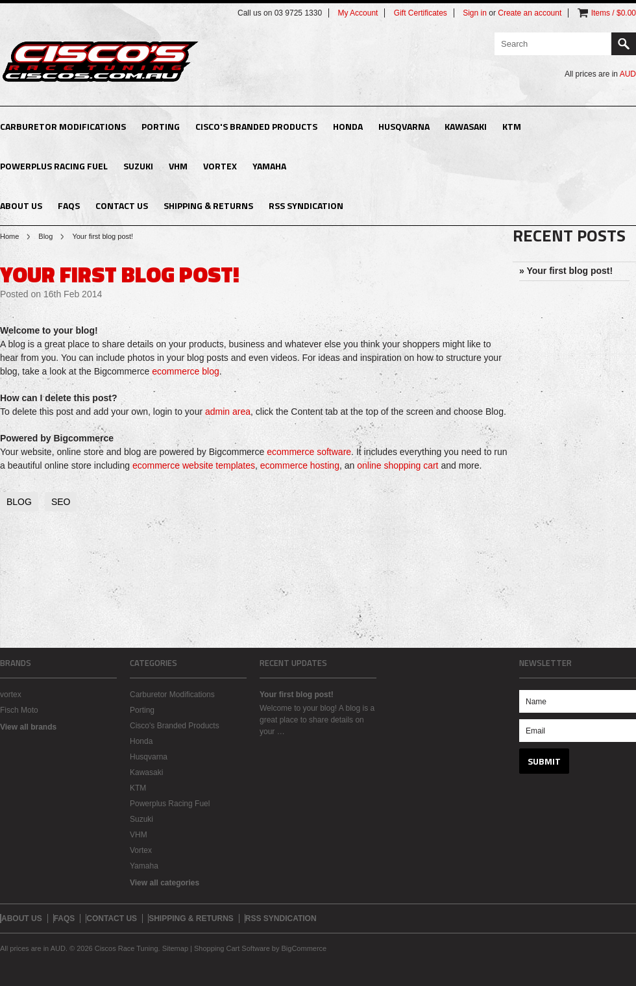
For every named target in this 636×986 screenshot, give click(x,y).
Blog (45, 236)
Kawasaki (466, 126)
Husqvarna (404, 126)
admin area (228, 411)
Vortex (220, 166)
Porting (160, 126)
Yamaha (269, 166)
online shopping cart (397, 465)
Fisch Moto (19, 710)
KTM (511, 126)
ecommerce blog (185, 371)
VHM (178, 166)
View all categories (164, 882)
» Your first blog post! (566, 270)
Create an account (529, 13)
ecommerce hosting (299, 465)
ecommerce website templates (193, 465)
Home (9, 236)
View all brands (28, 727)
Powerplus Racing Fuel (54, 166)
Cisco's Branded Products (256, 126)
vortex (10, 694)
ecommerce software (309, 452)
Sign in (475, 13)
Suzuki (138, 166)
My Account (357, 13)
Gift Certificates (420, 13)
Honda (348, 126)
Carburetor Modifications (63, 126)
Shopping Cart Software (232, 948)
